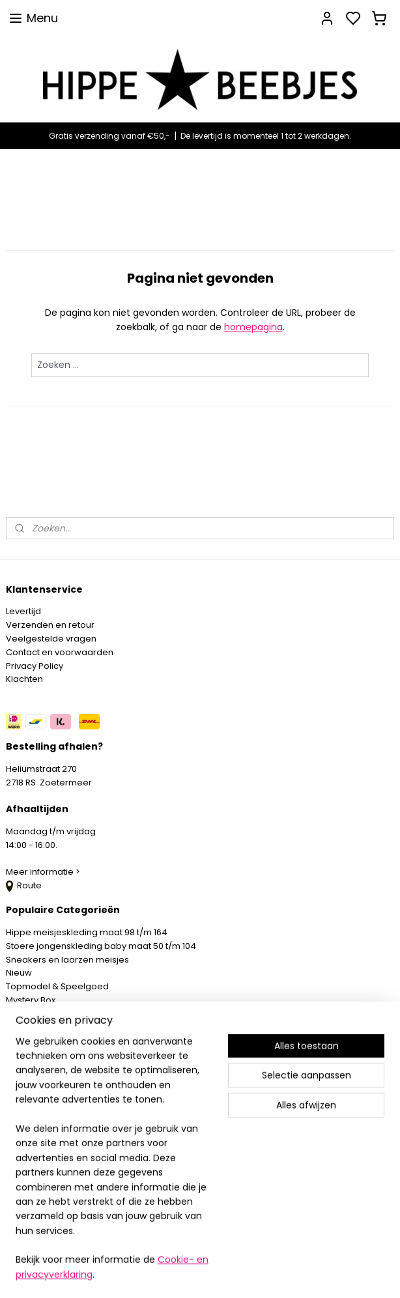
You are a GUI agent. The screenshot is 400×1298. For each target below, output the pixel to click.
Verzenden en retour (50, 625)
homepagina (253, 327)
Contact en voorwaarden (59, 652)
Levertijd (23, 611)
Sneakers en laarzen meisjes (67, 959)
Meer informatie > (44, 872)
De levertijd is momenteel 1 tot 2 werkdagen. (265, 135)
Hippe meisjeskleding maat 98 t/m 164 (86, 932)
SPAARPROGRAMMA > (51, 1027)
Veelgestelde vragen (51, 638)
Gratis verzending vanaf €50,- (109, 135)
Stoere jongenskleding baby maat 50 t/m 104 (101, 946)
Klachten (24, 679)
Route (24, 885)
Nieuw (19, 972)
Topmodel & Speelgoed (57, 986)
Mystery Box (30, 1000)
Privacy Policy (34, 666)
